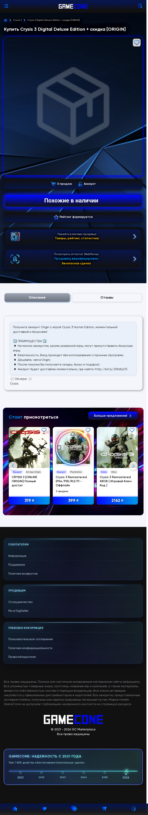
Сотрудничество (20, 679)
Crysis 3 (17, 20)
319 (29, 500)
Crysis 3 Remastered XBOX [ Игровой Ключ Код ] (116, 481)
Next (133, 504)
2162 (118, 500)
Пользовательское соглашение (30, 717)
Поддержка (16, 642)
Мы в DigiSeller (18, 688)
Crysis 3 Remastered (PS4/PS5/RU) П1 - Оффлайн (71, 481)
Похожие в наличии (71, 200)
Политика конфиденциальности (30, 725)
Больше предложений (113, 415)
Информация (17, 633)
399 (73, 500)
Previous (13, 504)
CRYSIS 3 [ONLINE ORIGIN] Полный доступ (24, 481)
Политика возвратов (23, 651)
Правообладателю (22, 734)
